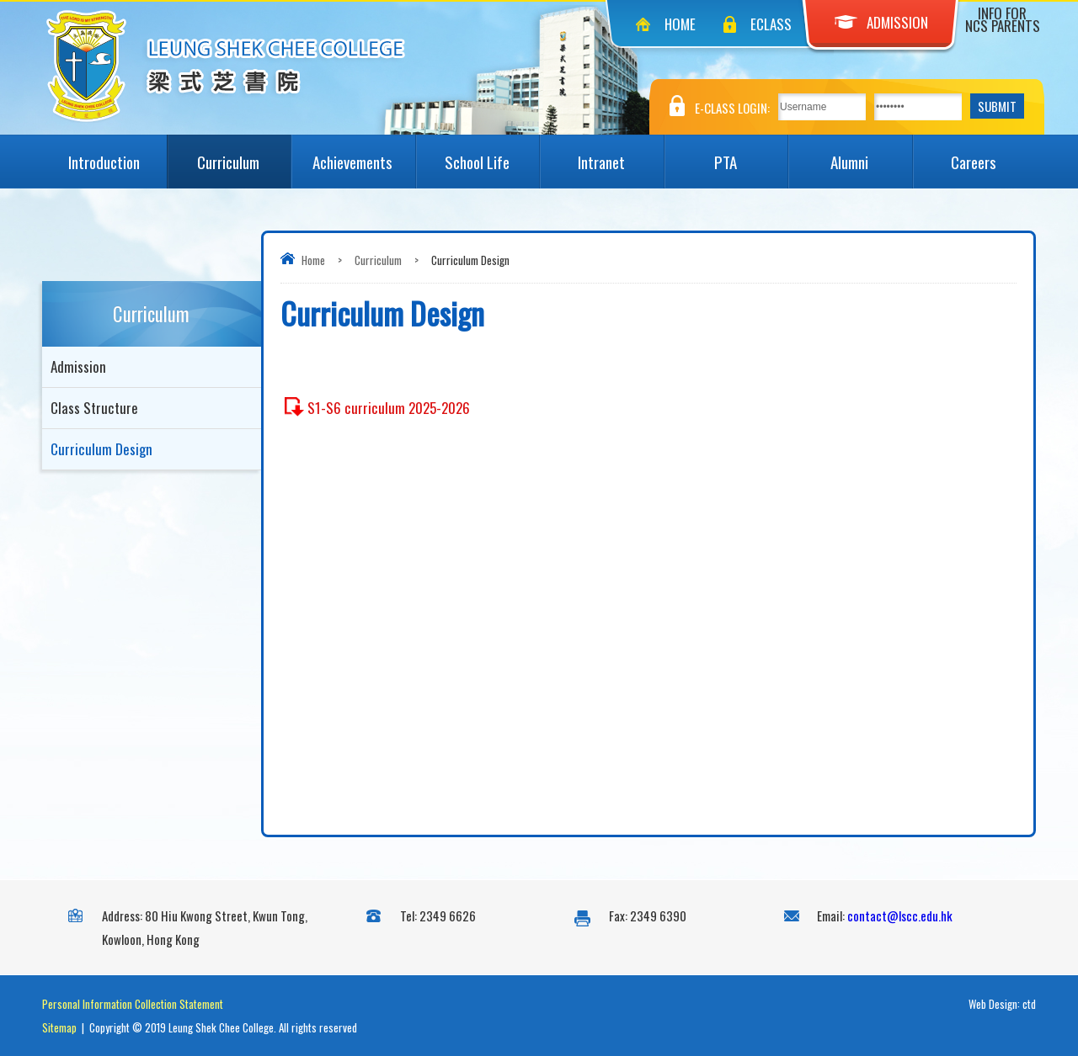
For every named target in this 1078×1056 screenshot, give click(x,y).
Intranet (621, 154)
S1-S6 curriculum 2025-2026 (388, 407)
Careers (993, 154)
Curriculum (244, 154)
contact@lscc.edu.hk (900, 915)
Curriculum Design (101, 448)
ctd (1029, 1003)
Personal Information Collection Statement (132, 1003)
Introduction (117, 154)
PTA (750, 154)
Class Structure (94, 407)
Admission (881, 22)
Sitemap (59, 1027)
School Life (492, 154)
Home (680, 23)
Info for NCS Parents (1002, 19)
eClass (771, 23)
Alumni (870, 154)
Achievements (363, 154)
